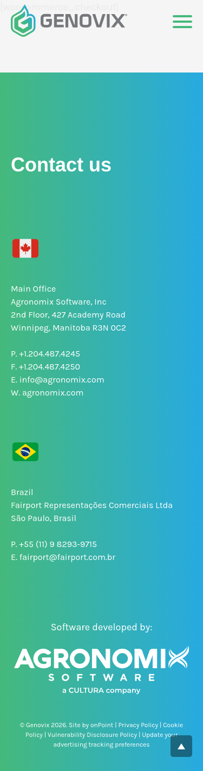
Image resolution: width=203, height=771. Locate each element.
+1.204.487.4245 (49, 353)
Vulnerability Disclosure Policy (92, 735)
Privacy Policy (138, 725)
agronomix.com (53, 392)
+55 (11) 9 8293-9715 (58, 544)
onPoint (101, 725)
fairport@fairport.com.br (67, 557)
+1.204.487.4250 (49, 366)
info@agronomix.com (61, 379)
